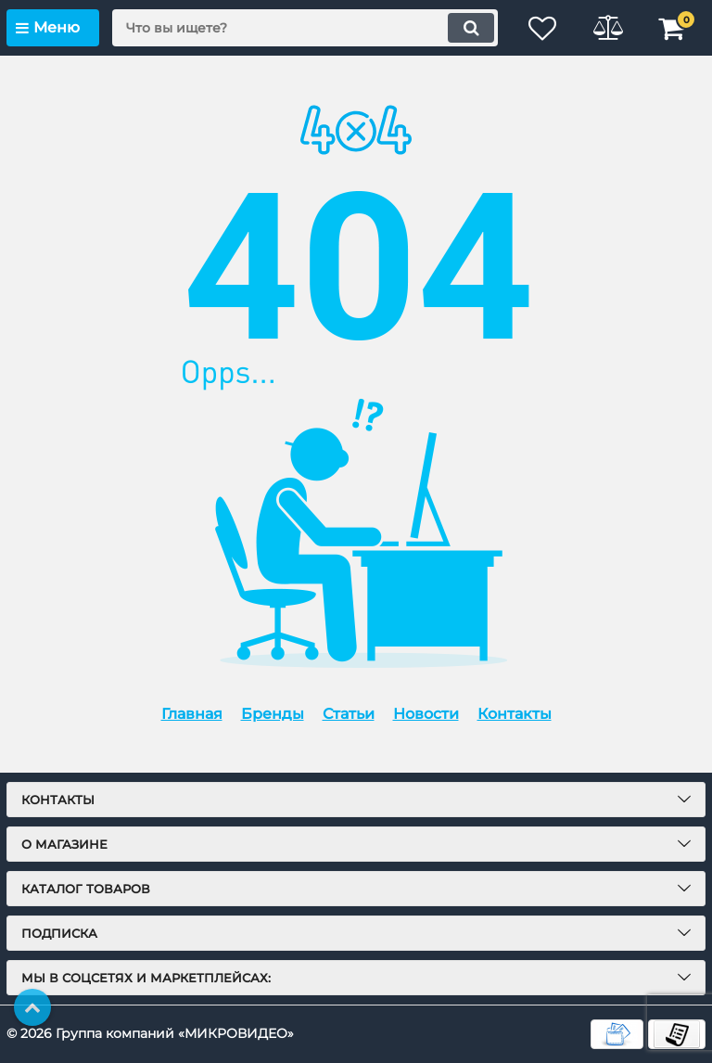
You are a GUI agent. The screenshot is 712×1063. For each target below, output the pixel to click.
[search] (305, 27)
